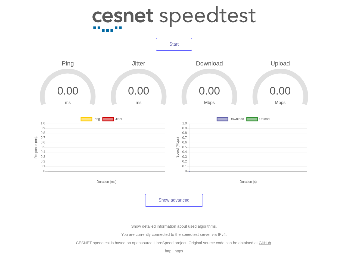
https (179, 251)
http (168, 251)
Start (174, 44)
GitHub (265, 243)
